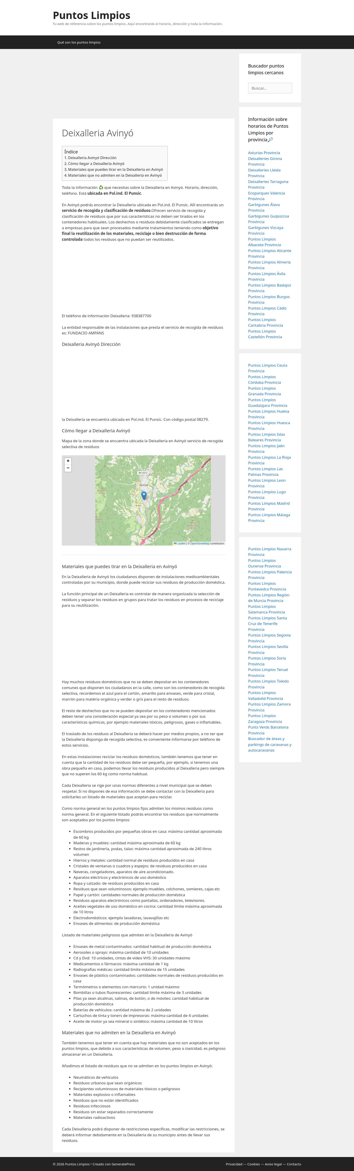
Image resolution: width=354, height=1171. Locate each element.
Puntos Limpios (91, 15)
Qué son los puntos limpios (78, 42)
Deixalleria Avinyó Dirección (92, 157)
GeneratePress (123, 1164)
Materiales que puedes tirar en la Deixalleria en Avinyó (115, 169)
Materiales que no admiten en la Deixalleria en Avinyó (115, 175)
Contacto (294, 1164)
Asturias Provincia (264, 152)
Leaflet (179, 543)
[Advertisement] (144, 85)
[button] (144, 495)
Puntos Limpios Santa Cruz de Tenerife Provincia (267, 623)
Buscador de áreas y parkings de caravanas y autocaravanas (269, 744)
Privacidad (234, 1164)
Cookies (253, 1164)
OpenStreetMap (200, 543)
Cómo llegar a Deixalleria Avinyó (96, 163)
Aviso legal (273, 1164)
